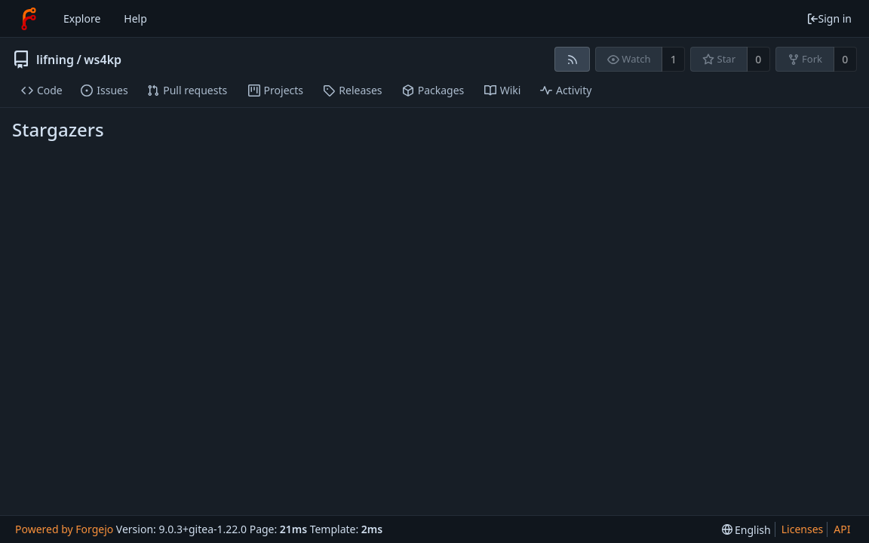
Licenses (802, 529)
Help (135, 18)
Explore (81, 18)
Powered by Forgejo (64, 529)
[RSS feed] (572, 59)
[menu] (746, 530)
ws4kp (102, 59)
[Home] (29, 18)
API (842, 529)
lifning (55, 59)
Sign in (829, 18)
